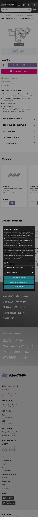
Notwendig (10, 263)
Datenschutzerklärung (9, 252)
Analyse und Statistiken (15, 268)
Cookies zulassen (19, 287)
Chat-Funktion (12, 272)
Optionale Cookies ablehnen (19, 282)
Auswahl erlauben (19, 278)
